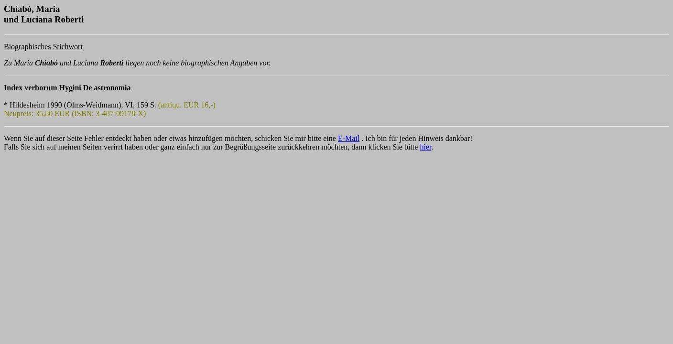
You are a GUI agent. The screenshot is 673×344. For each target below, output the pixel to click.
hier (425, 147)
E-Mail (348, 138)
